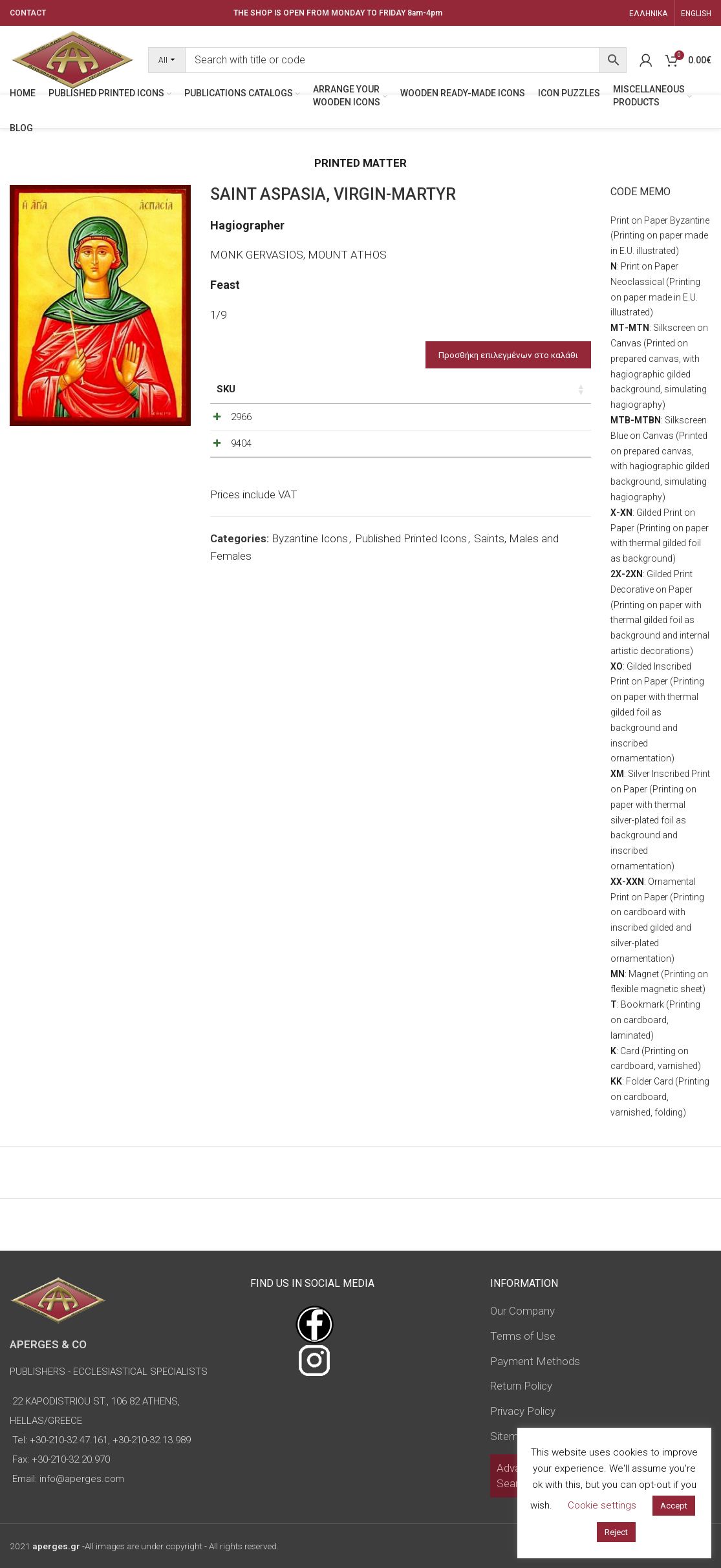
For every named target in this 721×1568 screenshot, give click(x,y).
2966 (241, 444)
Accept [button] (673, 1505)
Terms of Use (522, 1336)
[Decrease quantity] (510, 448)
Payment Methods (535, 1361)
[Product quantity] (531, 448)
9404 (241, 502)
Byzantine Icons (310, 628)
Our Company (522, 1310)
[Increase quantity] (553, 448)
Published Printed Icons (411, 628)
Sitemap (510, 1436)
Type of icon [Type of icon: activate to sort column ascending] (410, 403)
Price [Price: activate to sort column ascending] (463, 389)
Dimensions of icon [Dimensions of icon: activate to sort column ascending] (342, 396)
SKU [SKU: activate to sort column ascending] (226, 389)
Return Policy (521, 1385)
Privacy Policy (522, 1410)
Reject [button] (616, 1532)
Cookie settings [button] (602, 1505)
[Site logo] (72, 58)
